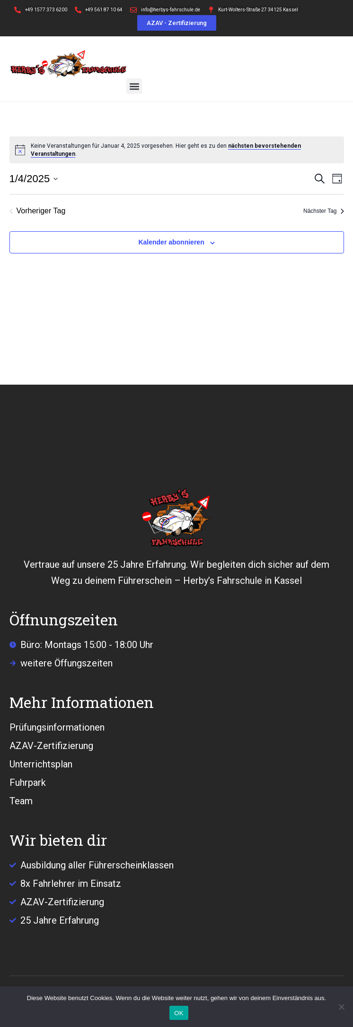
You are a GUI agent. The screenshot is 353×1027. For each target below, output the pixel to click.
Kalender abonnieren (171, 242)
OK (178, 1013)
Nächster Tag (323, 211)
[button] (134, 86)
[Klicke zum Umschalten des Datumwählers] (33, 178)
